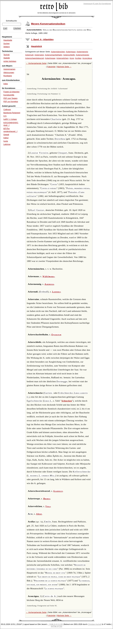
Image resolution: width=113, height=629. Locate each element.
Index (5, 84)
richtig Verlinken (9, 61)
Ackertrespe (50, 58)
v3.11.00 (58, 624)
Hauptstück (36, 46)
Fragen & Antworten (11, 92)
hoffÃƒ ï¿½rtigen (10, 119)
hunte (5, 141)
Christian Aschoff (94, 624)
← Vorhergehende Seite (36, 63)
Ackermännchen (58, 52)
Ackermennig (82, 52)
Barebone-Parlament (11, 113)
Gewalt (6, 135)
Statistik (6, 58)
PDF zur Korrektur (10, 102)
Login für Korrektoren (102, 4)
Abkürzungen (8, 73)
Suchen (6, 44)
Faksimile (51, 67)
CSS (60, 626)
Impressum (88, 4)
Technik (6, 55)
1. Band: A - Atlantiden (42, 39)
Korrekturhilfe (8, 95)
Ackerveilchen (62, 58)
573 (4, 116)
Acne (72, 58)
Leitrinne (6, 144)
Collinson (7, 110)
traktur (5, 138)
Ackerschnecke (82, 55)
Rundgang (7, 76)
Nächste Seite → (64, 67)
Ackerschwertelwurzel (34, 58)
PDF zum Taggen (10, 98)
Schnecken (66, 401)
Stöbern (6, 47)
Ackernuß (29, 55)
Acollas (78, 58)
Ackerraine (39, 55)
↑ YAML (51, 624)
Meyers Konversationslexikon (48, 23)
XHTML (54, 626)
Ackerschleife (69, 55)
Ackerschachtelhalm (53, 55)
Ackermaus (71, 52)
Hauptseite (7, 40)
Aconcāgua (87, 58)
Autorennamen (9, 69)
